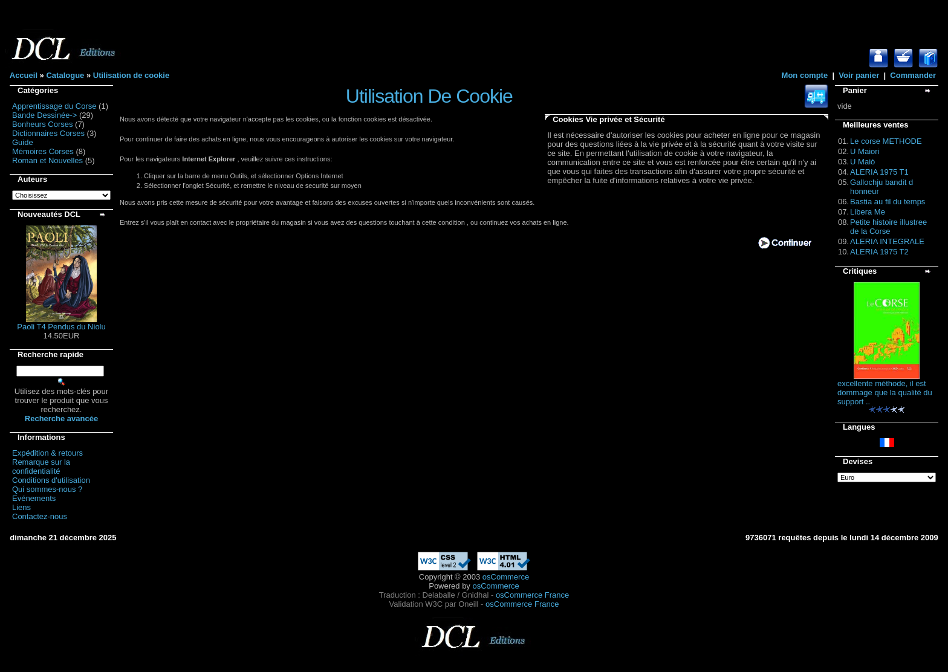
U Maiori (864, 151)
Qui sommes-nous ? (47, 489)
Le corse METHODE (885, 141)
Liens (21, 507)
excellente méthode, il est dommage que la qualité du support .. (884, 392)
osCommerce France (532, 594)
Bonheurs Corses (42, 124)
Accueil (23, 75)
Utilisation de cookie (131, 75)
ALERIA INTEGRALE (887, 241)
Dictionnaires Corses (48, 133)
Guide (22, 142)
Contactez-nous (39, 516)
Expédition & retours (47, 452)
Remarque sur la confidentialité (41, 466)
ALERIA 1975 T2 (879, 251)
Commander (913, 75)
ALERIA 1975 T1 (879, 171)
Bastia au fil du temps (887, 201)
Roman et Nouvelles (47, 160)
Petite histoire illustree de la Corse (888, 227)
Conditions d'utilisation (51, 480)
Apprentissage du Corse (54, 106)
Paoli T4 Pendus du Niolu (61, 326)
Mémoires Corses (43, 151)
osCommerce (505, 576)
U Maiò (862, 161)
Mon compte (805, 75)
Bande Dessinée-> (44, 115)
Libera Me (867, 211)
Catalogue (65, 75)
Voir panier (859, 75)
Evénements (34, 498)
